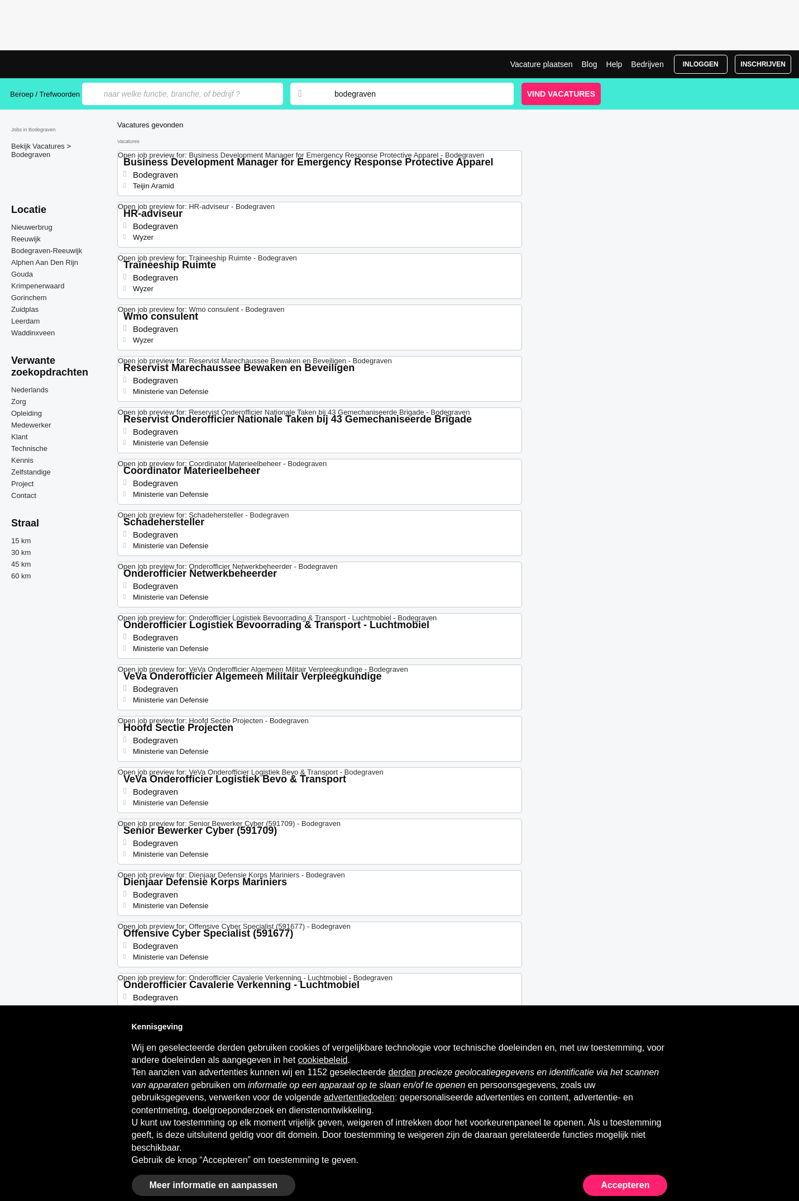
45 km (21, 564)
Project (22, 484)
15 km (21, 541)
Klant (19, 437)
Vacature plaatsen (541, 64)
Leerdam (25, 321)
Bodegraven (30, 154)
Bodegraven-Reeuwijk (46, 250)
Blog (589, 64)
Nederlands (30, 390)
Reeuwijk (26, 239)
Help (614, 64)
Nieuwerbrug (31, 227)
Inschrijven (763, 64)
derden (402, 1072)
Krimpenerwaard (37, 286)
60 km (21, 576)
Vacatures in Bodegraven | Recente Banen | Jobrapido (52, 64)
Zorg (18, 401)
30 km (21, 552)
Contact (23, 495)
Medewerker (31, 425)
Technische (29, 448)
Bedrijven (647, 64)
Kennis (22, 460)
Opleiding (26, 413)
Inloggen (701, 64)
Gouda (22, 274)
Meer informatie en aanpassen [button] (214, 1185)
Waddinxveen (33, 333)
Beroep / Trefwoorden (45, 94)
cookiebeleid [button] (323, 1060)
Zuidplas (25, 309)
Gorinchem (29, 297)
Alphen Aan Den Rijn (44, 262)
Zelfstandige (31, 472)
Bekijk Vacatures (38, 146)
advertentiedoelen (359, 1097)
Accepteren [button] (625, 1185)
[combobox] (413, 94)
